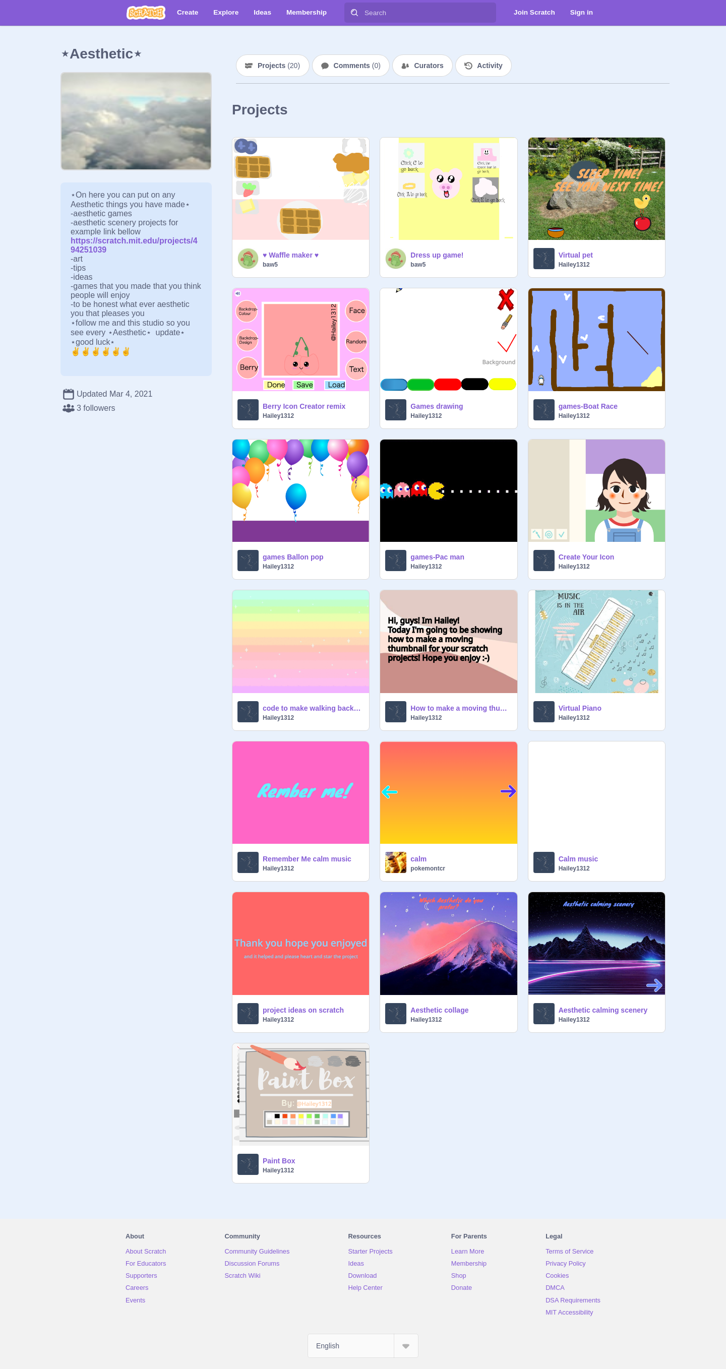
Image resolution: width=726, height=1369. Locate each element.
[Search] (354, 13)
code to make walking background (313, 708)
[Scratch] (146, 12)
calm (418, 859)
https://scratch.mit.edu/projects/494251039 (134, 240)
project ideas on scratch (303, 1010)
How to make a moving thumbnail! (460, 708)
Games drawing (436, 406)
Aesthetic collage (439, 1010)
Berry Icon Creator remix (304, 406)
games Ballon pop (293, 557)
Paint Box (279, 1161)
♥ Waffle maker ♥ (291, 255)
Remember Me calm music (307, 859)
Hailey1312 (574, 264)
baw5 (270, 264)
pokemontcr (427, 868)
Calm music (578, 859)
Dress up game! (436, 255)
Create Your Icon (587, 557)
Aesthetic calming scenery (603, 1010)
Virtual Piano (580, 708)
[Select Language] (363, 1346)
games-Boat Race (588, 406)
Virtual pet (576, 255)
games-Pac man (437, 557)
